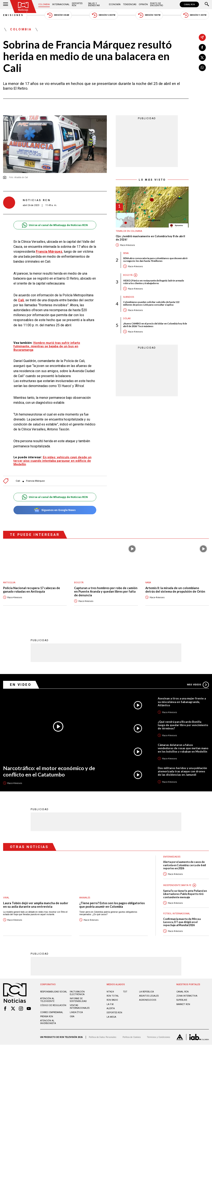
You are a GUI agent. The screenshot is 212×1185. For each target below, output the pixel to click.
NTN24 (110, 991)
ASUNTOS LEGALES (149, 995)
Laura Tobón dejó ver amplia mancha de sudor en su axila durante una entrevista (35, 904)
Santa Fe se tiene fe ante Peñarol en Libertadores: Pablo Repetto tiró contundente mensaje (185, 894)
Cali (21, 300)
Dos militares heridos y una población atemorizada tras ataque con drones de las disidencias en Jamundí (182, 771)
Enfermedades (171, 856)
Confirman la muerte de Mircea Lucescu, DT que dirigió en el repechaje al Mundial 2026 (182, 922)
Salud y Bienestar (94, 4)
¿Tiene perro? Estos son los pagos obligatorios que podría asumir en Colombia (112, 904)
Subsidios (128, 297)
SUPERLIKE (181, 999)
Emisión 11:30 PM (194, 15)
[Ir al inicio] (23, 6)
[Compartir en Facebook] (202, 47)
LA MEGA (111, 1016)
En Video (20, 684)
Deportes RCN (77, 4)
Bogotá (127, 275)
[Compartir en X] (202, 57)
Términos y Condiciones (158, 1037)
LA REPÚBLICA (146, 991)
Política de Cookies (132, 1037)
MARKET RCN (183, 1004)
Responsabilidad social (53, 991)
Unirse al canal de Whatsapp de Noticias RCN (55, 225)
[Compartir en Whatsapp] (202, 67)
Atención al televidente (47, 999)
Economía (114, 4)
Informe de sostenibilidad (78, 999)
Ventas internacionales (79, 1006)
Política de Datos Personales (102, 1037)
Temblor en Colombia (129, 231)
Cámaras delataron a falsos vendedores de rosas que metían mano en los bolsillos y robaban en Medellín (183, 748)
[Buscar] (207, 4)
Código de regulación (53, 1005)
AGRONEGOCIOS (147, 999)
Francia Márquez (49, 252)
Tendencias (129, 4)
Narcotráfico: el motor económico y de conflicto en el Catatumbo (49, 771)
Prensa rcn (46, 1016)
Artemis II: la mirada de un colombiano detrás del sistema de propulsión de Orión (175, 589)
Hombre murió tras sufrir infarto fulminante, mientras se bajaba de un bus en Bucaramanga (46, 346)
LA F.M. (110, 1004)
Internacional (61, 4)
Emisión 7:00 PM (149, 15)
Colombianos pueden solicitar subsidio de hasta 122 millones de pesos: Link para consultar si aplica (151, 303)
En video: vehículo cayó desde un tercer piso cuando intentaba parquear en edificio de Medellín (52, 460)
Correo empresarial (51, 1012)
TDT (125, 991)
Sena (126, 253)
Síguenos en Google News (54, 510)
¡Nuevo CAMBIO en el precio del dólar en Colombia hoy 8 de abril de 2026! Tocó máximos (155, 325)
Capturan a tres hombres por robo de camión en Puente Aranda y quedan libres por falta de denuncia (105, 591)
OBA (72, 1016)
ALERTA (111, 1008)
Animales (84, 897)
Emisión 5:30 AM (58, 15)
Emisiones (13, 15)
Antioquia (9, 582)
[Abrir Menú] (5, 4)
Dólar (127, 318)
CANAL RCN (189, 4)
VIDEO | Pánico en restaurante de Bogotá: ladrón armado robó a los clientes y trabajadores (153, 282)
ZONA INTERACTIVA (186, 995)
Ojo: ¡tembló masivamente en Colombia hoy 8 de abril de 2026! (150, 238)
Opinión (143, 4)
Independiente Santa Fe (177, 885)
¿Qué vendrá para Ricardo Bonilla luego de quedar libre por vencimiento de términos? (183, 725)
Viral (6, 897)
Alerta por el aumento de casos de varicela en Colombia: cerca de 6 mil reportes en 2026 (184, 865)
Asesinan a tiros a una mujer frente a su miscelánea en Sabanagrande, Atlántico (182, 701)
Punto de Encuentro (156, 4)
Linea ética (76, 1012)
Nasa (148, 582)
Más (198, 684)
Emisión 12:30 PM (103, 15)
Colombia (44, 4)
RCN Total (113, 995)
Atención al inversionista (48, 1021)
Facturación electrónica (77, 993)
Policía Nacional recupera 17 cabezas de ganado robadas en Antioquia (31, 589)
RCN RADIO (112, 999)
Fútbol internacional (176, 913)
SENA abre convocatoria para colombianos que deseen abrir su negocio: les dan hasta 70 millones (155, 259)
